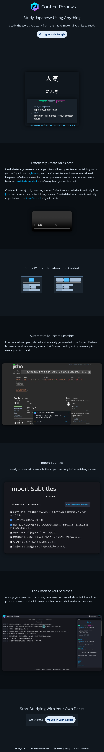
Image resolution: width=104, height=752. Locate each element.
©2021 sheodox (81, 748)
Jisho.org (35, 173)
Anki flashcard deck (27, 181)
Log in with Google (52, 34)
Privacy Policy (62, 748)
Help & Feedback (40, 748)
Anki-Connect (33, 198)
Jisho (7, 194)
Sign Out (20, 748)
